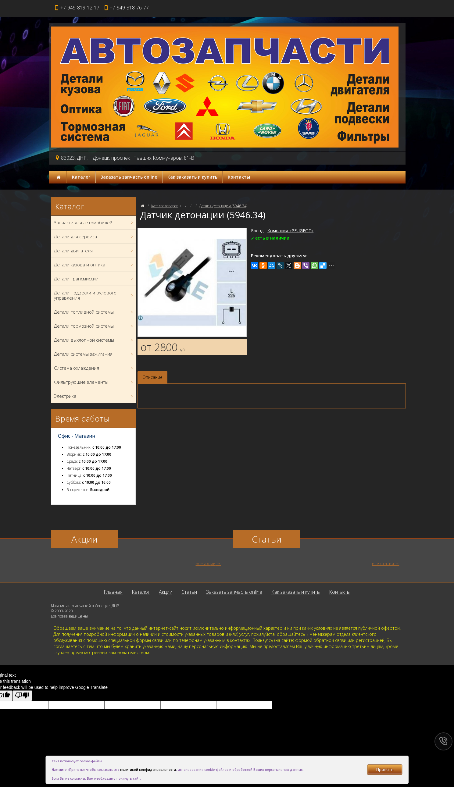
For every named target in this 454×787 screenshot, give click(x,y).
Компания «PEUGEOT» (290, 230)
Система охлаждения (94, 368)
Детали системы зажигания (94, 354)
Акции (165, 592)
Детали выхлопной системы (94, 340)
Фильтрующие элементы (94, 382)
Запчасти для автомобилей (94, 223)
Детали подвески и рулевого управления (94, 295)
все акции (206, 563)
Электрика (94, 396)
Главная (113, 592)
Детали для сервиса (94, 237)
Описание (152, 377)
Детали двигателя (94, 251)
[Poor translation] (22, 695)
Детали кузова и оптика (94, 265)
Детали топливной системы (94, 312)
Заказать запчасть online (129, 177)
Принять (385, 769)
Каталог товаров (164, 205)
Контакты (239, 177)
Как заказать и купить (192, 177)
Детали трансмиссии (94, 279)
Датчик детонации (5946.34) (223, 205)
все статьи (383, 563)
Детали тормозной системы (94, 326)
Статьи (189, 592)
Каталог (81, 177)
